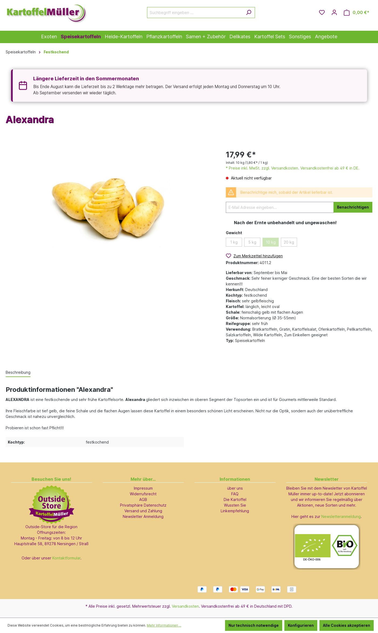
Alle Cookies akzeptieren (346, 625)
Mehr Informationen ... (164, 625)
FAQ (235, 494)
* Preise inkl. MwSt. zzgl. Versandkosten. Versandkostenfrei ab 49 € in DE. (292, 168)
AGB (143, 499)
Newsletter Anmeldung (143, 516)
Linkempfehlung (235, 511)
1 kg (234, 242)
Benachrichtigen (353, 207)
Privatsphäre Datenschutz (143, 505)
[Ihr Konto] (334, 12)
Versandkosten (185, 606)
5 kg (252, 242)
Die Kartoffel (235, 499)
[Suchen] (248, 12)
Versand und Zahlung (143, 511)
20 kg (289, 242)
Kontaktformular (66, 558)
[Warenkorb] (356, 12)
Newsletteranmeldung (341, 516)
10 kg (271, 242)
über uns (235, 488)
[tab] (18, 372)
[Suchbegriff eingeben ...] (195, 12)
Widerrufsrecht (143, 494)
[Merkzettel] (322, 12)
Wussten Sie (235, 505)
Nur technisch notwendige (254, 625)
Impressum (143, 488)
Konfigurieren (301, 625)
